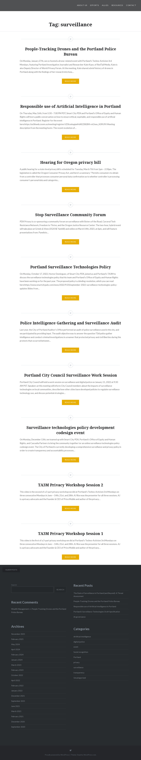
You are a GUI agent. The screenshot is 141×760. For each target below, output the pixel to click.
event (76, 647)
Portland (77, 657)
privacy (77, 662)
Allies (105, 5)
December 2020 (18, 722)
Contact (131, 5)
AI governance (79, 617)
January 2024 (16, 660)
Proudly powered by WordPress (57, 755)
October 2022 (17, 675)
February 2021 (17, 716)
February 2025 (17, 639)
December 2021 (18, 696)
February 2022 (17, 685)
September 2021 (18, 701)
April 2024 (15, 649)
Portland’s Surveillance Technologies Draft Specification (97, 612)
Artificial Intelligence (82, 636)
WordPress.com (90, 755)
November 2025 (18, 634)
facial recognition (81, 652)
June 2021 (15, 706)
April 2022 (15, 680)
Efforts (94, 5)
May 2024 (15, 644)
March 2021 (16, 711)
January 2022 (16, 691)
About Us (82, 5)
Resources (117, 5)
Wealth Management (20, 609)
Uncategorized (80, 678)
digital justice (79, 642)
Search (14, 585)
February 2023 (17, 670)
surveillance (78, 667)
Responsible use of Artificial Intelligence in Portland (95, 606)
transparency (79, 672)
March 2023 (16, 665)
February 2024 (17, 654)
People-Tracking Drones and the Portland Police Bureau (97, 601)
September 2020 (18, 727)
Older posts (11, 570)
